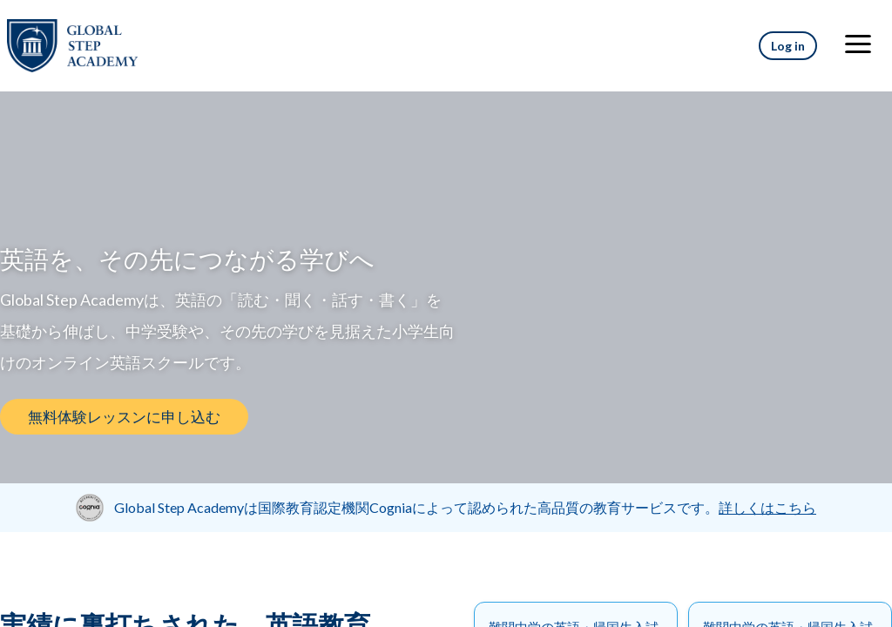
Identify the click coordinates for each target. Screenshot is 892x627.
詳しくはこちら (767, 507)
